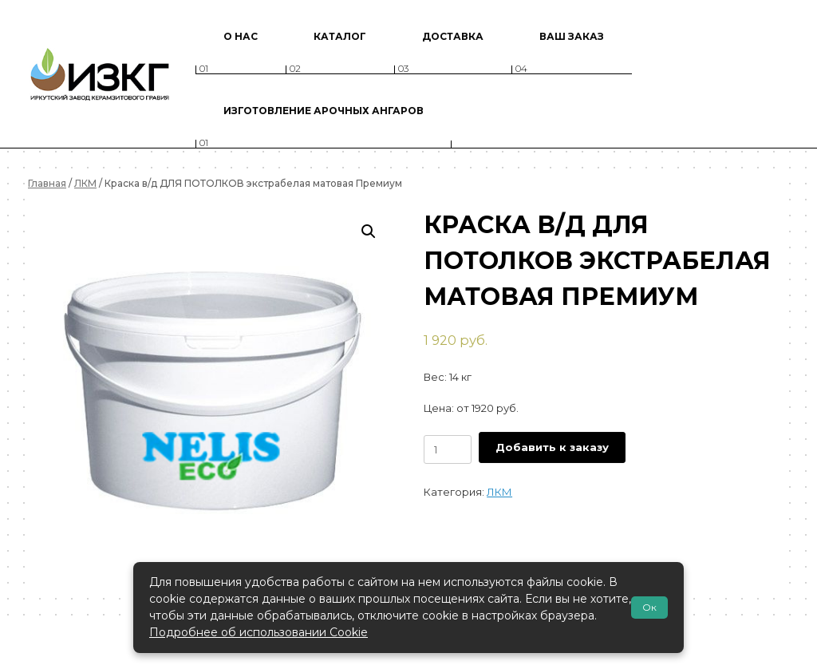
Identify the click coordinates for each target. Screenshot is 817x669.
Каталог (340, 36)
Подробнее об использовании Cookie (258, 632)
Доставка (452, 36)
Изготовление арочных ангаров (323, 111)
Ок (649, 607)
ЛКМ (85, 183)
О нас (240, 36)
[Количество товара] (448, 449)
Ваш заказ (571, 36)
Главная (47, 183)
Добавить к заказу (552, 447)
